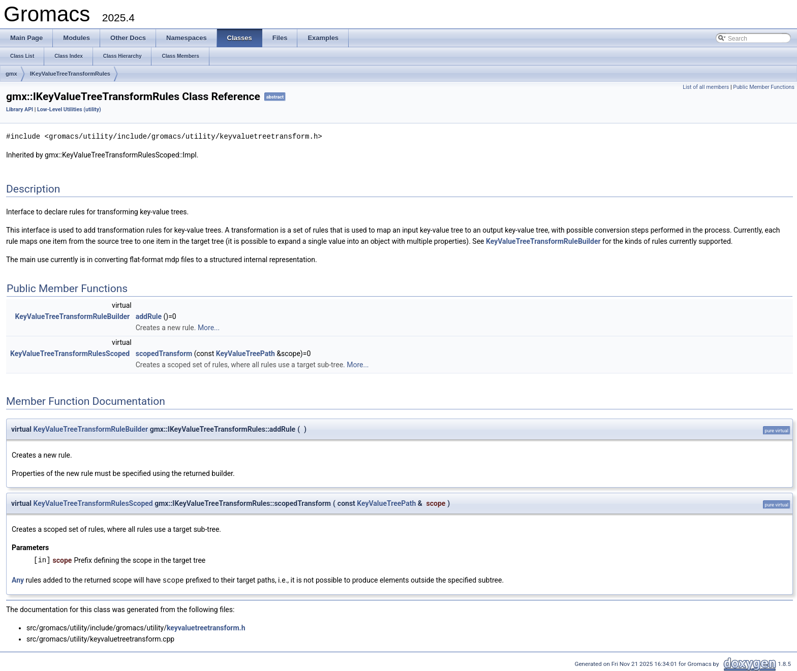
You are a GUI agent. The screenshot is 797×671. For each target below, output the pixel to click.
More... (209, 327)
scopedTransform (164, 353)
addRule (149, 316)
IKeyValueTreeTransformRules (70, 74)
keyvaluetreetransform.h (206, 627)
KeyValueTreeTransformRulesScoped (70, 353)
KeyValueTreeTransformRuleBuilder (543, 241)
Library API (19, 109)
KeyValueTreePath (245, 353)
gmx (11, 74)
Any (18, 580)
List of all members (706, 87)
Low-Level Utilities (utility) (69, 109)
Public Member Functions (763, 87)
